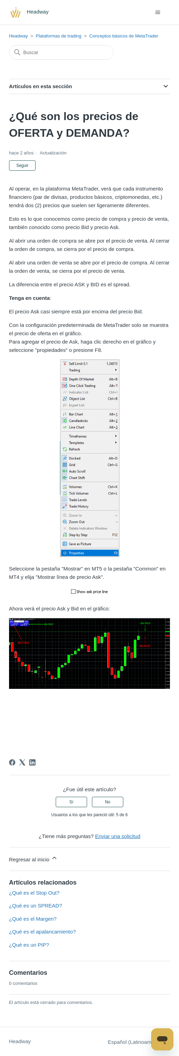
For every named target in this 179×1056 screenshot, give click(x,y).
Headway (18, 36)
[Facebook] (12, 762)
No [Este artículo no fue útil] (107, 802)
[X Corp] (22, 762)
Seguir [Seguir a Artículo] (22, 165)
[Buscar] (61, 52)
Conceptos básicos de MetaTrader (123, 36)
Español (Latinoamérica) (139, 1042)
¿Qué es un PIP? (29, 945)
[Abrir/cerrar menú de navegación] (157, 12)
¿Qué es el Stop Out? (34, 893)
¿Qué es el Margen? (33, 919)
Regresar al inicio (33, 858)
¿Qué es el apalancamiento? (42, 932)
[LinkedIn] (32, 762)
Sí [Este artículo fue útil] (71, 802)
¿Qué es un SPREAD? (35, 906)
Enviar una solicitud (117, 836)
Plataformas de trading (58, 36)
